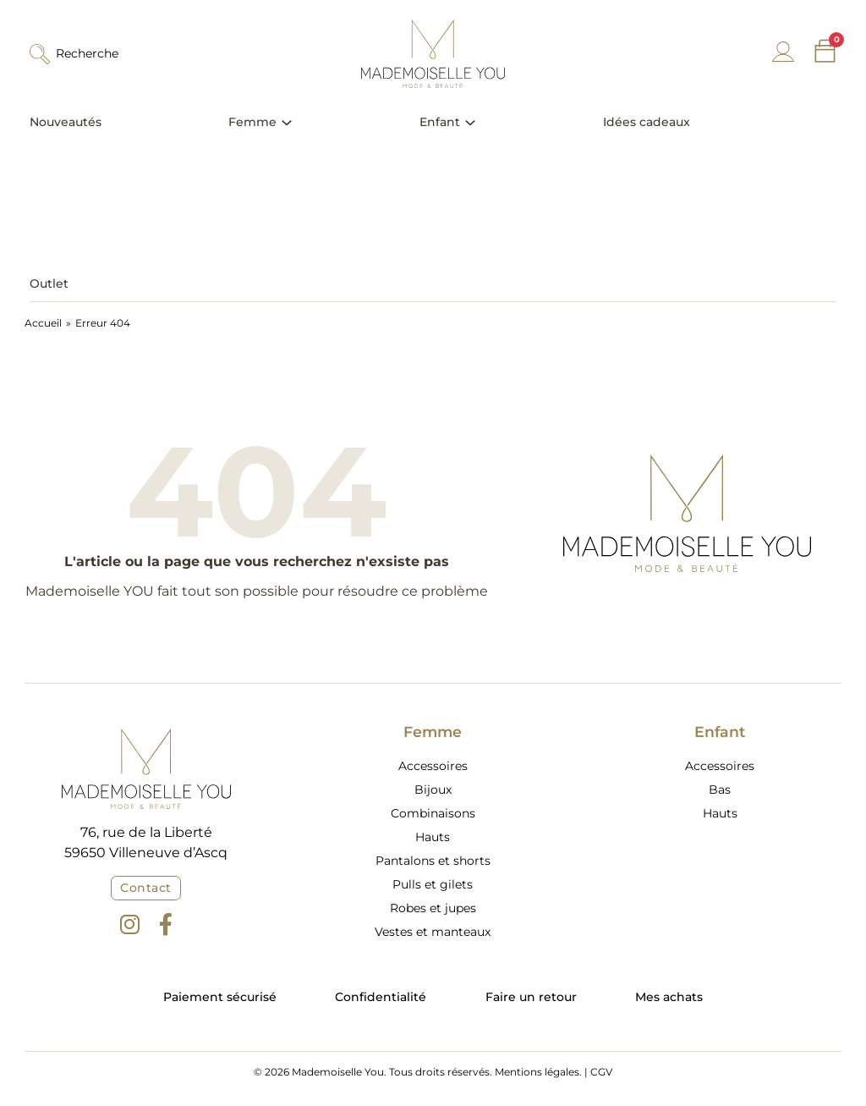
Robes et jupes (433, 908)
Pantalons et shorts (433, 860)
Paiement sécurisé (220, 996)
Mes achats (669, 996)
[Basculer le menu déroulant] (287, 122)
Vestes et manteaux (433, 931)
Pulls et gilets (432, 884)
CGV (601, 1071)
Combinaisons (433, 813)
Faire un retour (531, 996)
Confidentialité (380, 996)
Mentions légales (537, 1071)
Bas (720, 789)
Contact (146, 887)
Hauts (432, 837)
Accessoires (433, 765)
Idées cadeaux (646, 121)
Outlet (49, 283)
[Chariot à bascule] (825, 51)
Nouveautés (65, 121)
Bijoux (433, 789)
